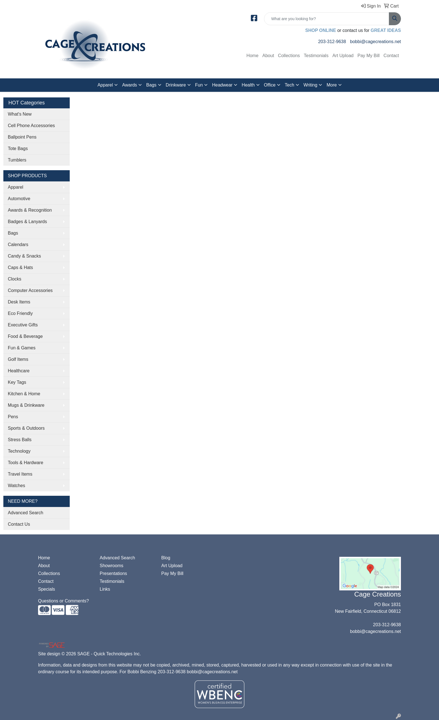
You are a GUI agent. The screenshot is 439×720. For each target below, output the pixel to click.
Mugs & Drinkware (26, 405)
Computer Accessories (30, 290)
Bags (13, 233)
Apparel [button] (105, 85)
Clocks (14, 279)
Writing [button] (310, 85)
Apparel (15, 187)
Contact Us (19, 524)
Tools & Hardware (25, 462)
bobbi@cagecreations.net (375, 41)
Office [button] (270, 85)
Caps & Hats (20, 267)
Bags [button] (151, 85)
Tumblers (17, 160)
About (268, 55)
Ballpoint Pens (22, 137)
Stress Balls (19, 439)
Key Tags (17, 382)
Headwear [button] (222, 85)
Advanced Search (25, 512)
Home (252, 55)
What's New (20, 114)
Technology (19, 451)
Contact (391, 55)
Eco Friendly (20, 313)
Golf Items (18, 359)
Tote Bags (18, 148)
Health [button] (248, 85)
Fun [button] (199, 85)
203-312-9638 (332, 41)
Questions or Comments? (63, 601)
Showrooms (111, 565)
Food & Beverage (25, 336)
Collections (289, 55)
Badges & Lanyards (27, 221)
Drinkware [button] (176, 85)
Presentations (113, 573)
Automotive (19, 198)
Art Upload (343, 55)
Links (105, 589)
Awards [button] (129, 85)
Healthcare (18, 370)
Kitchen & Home (24, 393)
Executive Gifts (23, 324)
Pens (13, 416)
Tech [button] (289, 85)
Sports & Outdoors (26, 428)
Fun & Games (22, 347)
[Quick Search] (326, 18)
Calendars (18, 244)
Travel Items (20, 474)
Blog (165, 557)
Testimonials (316, 55)
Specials (46, 589)
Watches (16, 485)
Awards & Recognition (30, 210)
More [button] (331, 85)
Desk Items (19, 302)
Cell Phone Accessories (31, 125)
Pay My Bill (369, 55)
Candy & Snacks (24, 256)
